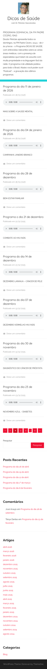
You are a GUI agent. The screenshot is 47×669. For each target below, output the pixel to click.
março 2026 (8, 551)
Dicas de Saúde (23, 18)
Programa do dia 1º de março (16, 483)
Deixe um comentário (16, 120)
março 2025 (8, 603)
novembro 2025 (10, 568)
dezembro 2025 (10, 564)
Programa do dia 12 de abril (15, 477)
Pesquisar (7, 440)
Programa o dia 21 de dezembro (23, 217)
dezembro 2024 (10, 616)
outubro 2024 (9, 625)
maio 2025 (8, 595)
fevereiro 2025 (9, 608)
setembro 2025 (10, 577)
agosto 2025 (8, 582)
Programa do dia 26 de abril (16, 467)
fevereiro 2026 (9, 555)
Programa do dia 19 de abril (16, 472)
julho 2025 (8, 586)
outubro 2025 (9, 573)
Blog (5, 654)
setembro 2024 (10, 629)
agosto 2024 (8, 634)
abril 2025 (7, 599)
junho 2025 (8, 590)
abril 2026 (7, 547)
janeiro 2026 (8, 560)
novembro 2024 (10, 621)
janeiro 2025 (8, 612)
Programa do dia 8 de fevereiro (17, 488)
